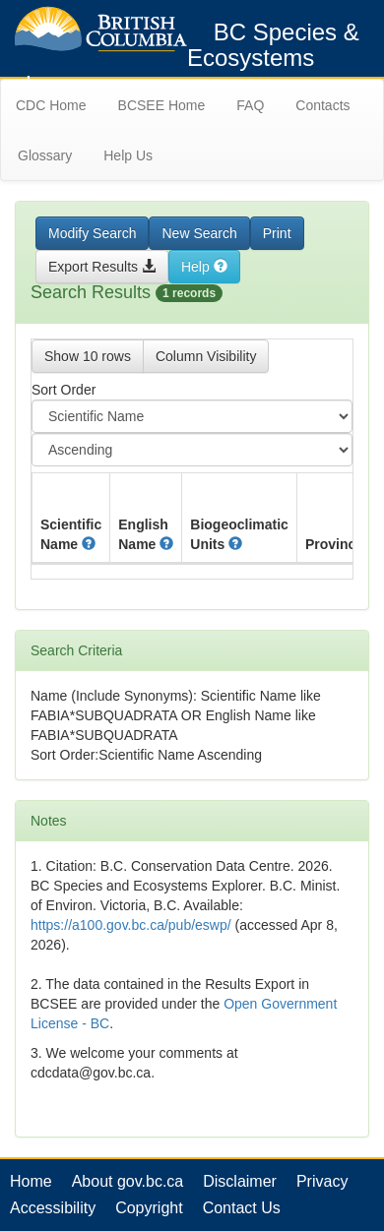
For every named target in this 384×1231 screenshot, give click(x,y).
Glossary (45, 155)
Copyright (148, 1208)
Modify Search (92, 233)
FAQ (250, 105)
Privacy (322, 1181)
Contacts (322, 105)
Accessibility (53, 1208)
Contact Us (242, 1208)
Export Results (102, 267)
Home (31, 1181)
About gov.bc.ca (128, 1181)
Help (204, 267)
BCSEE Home (162, 105)
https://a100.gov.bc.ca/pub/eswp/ (131, 925)
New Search (198, 233)
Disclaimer (240, 1181)
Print (277, 233)
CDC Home (51, 105)
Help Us (128, 155)
